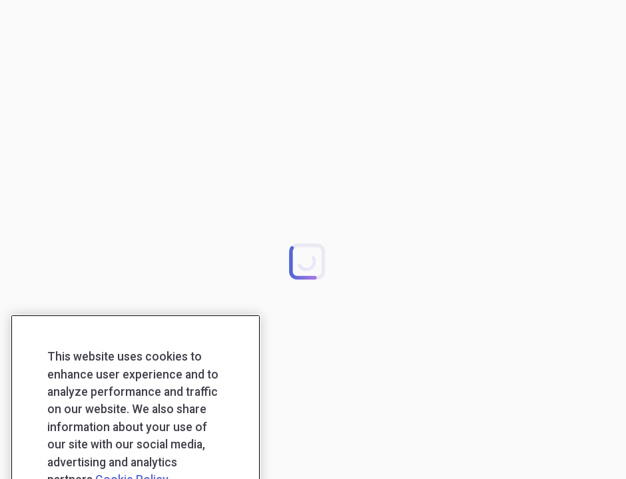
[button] (307, 261)
